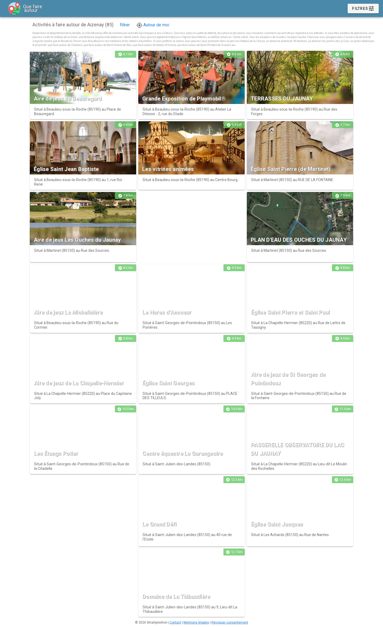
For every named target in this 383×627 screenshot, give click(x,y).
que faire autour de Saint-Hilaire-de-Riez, (108, 45)
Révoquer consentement (229, 622)
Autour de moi (152, 24)
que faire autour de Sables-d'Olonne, (155, 45)
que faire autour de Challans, (66, 45)
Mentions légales (196, 622)
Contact (175, 622)
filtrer (125, 24)
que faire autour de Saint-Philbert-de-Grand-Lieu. (206, 45)
